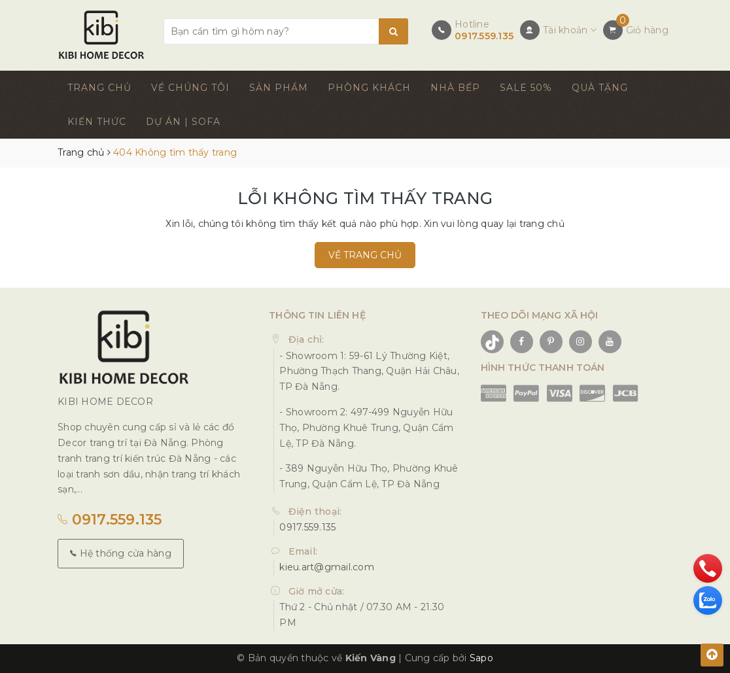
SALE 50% (526, 88)
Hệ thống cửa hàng (120, 553)
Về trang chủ (365, 255)
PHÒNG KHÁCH (369, 88)
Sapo (481, 658)
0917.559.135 (484, 36)
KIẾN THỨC (96, 122)
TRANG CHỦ (99, 88)
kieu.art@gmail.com (326, 567)
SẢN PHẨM (278, 88)
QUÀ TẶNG (600, 88)
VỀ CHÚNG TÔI (190, 88)
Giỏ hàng (647, 30)
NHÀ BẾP (455, 88)
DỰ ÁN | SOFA (183, 122)
